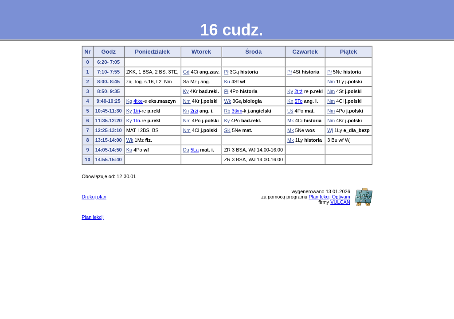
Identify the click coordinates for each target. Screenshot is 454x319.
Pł (226, 71)
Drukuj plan (94, 196)
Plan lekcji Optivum (329, 196)
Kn (290, 101)
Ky (186, 91)
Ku (227, 81)
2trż (298, 91)
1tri (136, 110)
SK (227, 130)
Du (186, 149)
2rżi (194, 110)
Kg (129, 101)
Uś (290, 110)
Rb (227, 110)
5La (195, 149)
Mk (290, 120)
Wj (330, 130)
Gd (186, 71)
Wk (227, 101)
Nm (331, 81)
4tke (138, 101)
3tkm (237, 110)
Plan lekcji (93, 217)
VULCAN (340, 202)
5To (299, 101)
